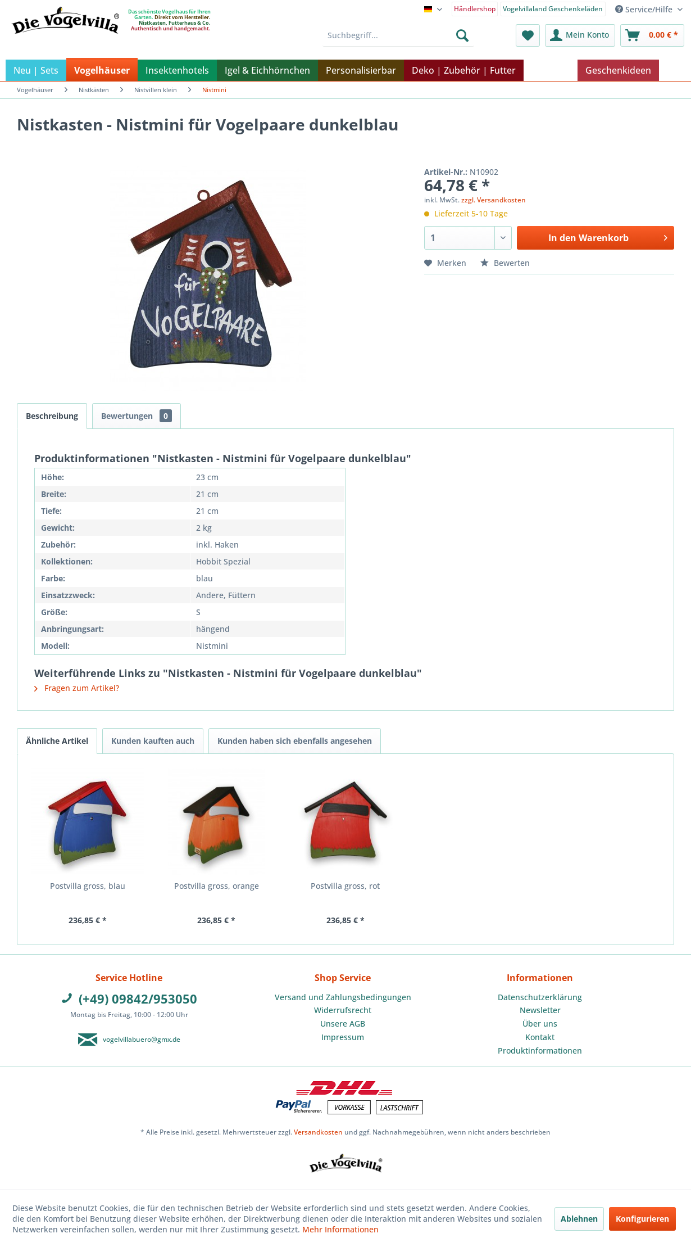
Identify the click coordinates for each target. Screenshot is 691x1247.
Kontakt (539, 1037)
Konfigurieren (642, 1218)
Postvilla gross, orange (216, 885)
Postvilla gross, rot (345, 885)
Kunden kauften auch (152, 740)
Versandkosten (318, 1132)
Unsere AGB (342, 1023)
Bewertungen (136, 415)
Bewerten (505, 262)
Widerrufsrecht (342, 1010)
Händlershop (474, 8)
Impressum (342, 1037)
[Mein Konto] (580, 35)
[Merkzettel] (528, 35)
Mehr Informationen (340, 1229)
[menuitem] (475, 8)
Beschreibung (52, 415)
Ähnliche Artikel (57, 740)
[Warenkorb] (652, 35)
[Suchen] (462, 35)
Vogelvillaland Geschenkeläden (553, 8)
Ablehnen (579, 1218)
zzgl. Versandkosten (493, 200)
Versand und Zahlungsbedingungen (343, 997)
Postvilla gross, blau (87, 885)
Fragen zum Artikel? (76, 688)
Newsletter (540, 1010)
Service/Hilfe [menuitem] (645, 9)
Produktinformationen (540, 1050)
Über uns (539, 1023)
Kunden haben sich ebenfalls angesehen (294, 740)
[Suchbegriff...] (398, 35)
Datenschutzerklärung (540, 997)
